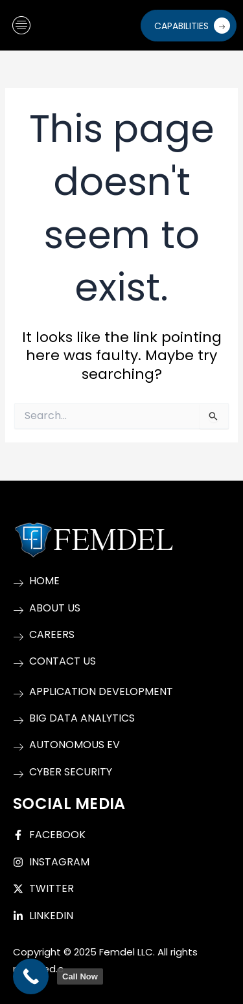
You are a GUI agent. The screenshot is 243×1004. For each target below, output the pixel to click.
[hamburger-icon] (21, 25)
